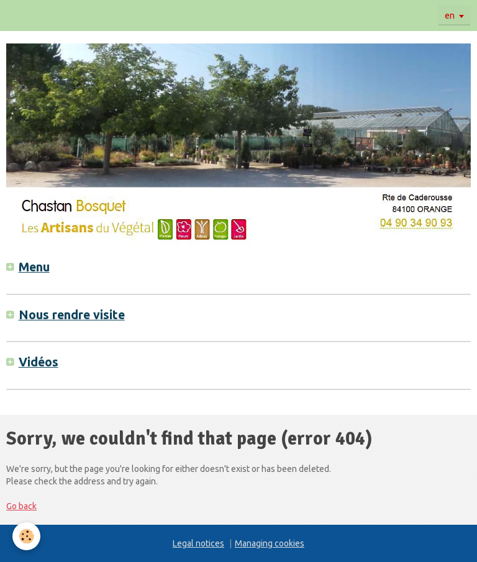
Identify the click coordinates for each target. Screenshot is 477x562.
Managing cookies (269, 543)
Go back (21, 506)
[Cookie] (26, 536)
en (450, 15)
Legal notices (198, 543)
